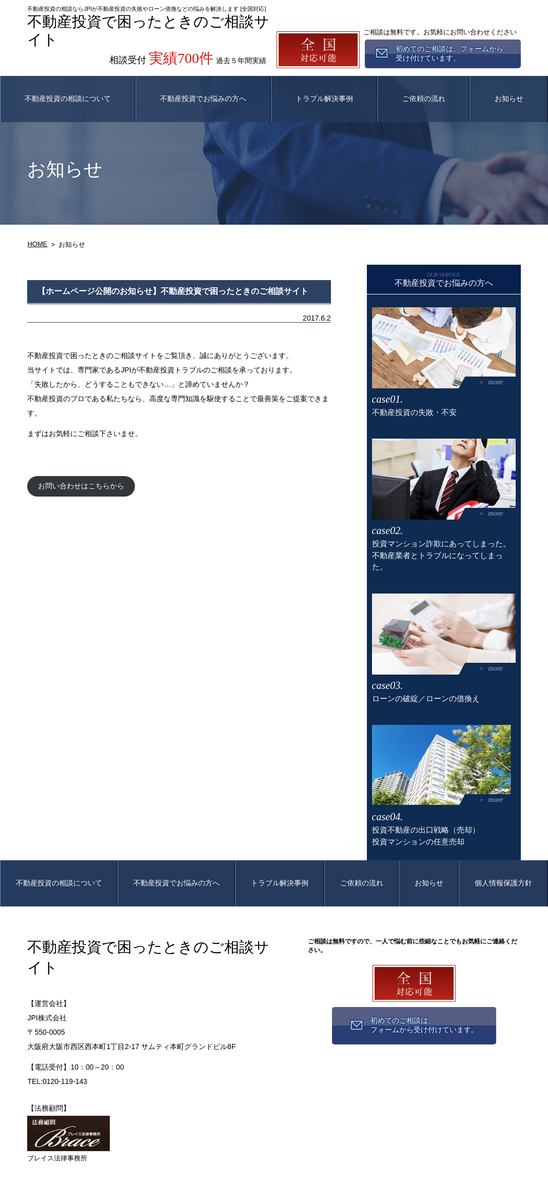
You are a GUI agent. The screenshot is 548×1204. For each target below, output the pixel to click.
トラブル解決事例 (324, 98)
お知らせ (509, 98)
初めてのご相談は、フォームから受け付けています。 (424, 1025)
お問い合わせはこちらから (81, 486)
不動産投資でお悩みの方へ (203, 98)
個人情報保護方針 (503, 883)
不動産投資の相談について (68, 98)
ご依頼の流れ (423, 98)
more (495, 382)
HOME (37, 244)
